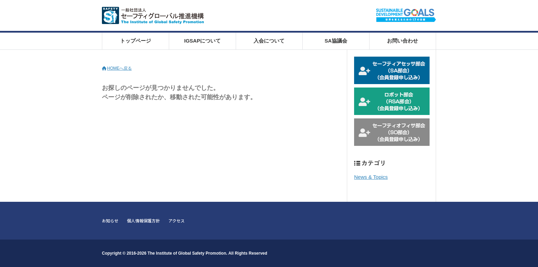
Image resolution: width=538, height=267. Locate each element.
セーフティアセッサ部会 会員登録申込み (392, 70)
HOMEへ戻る (119, 68)
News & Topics (371, 177)
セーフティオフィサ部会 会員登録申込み (392, 132)
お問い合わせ (402, 41)
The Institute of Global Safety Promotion (187, 253)
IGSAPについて (202, 41)
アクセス (176, 220)
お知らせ (110, 220)
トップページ (135, 41)
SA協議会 (336, 41)
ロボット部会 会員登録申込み (392, 101)
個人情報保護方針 (143, 220)
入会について (269, 41)
